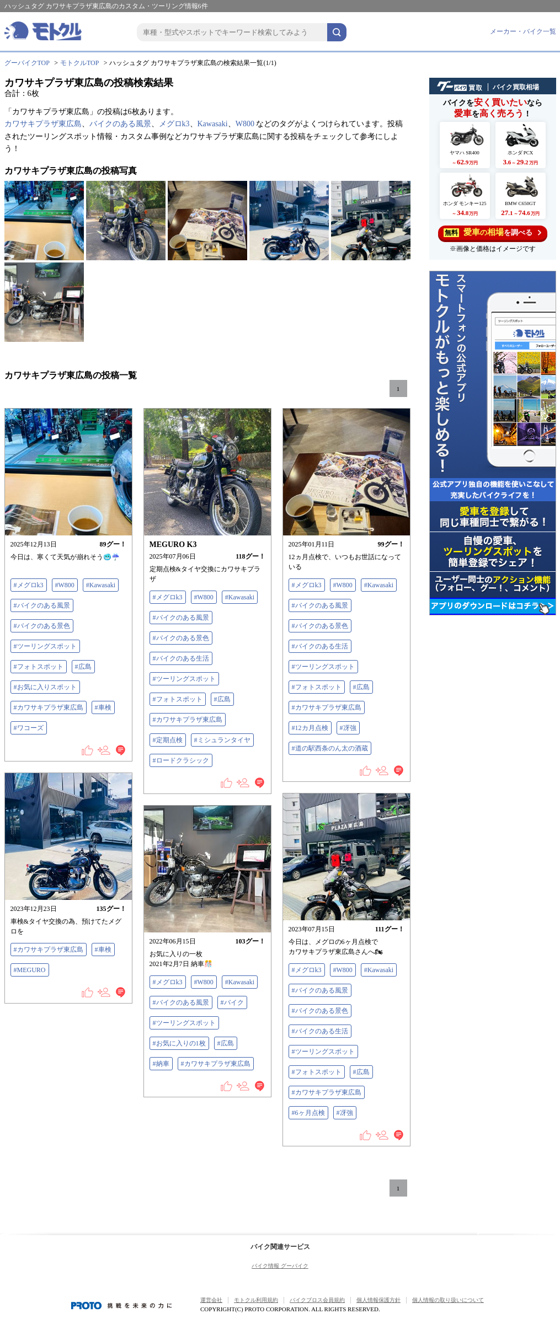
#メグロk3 (29, 585)
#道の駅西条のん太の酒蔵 (330, 748)
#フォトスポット (38, 667)
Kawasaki (213, 124)
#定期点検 (168, 740)
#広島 (83, 667)
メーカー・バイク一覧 (523, 31)
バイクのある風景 (120, 124)
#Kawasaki (100, 585)
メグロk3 (174, 124)
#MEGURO (30, 970)
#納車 (161, 1064)
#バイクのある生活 (181, 658)
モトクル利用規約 (256, 1300)
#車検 (103, 707)
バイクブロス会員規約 (317, 1300)
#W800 (64, 585)
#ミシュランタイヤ (222, 740)
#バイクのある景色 (42, 626)
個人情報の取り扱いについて (448, 1300)
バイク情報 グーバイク (280, 1266)
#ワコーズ (29, 728)
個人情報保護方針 (378, 1300)
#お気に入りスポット (45, 687)
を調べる (492, 232)
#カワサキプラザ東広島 (48, 707)
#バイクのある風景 (42, 605)
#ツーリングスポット (45, 646)
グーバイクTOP (27, 63)
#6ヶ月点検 (308, 1113)
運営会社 (211, 1300)
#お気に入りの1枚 (179, 1043)
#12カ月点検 (310, 728)
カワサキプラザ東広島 (43, 124)
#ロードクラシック (181, 760)
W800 (245, 124)
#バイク (232, 1002)
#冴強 (348, 728)
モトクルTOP (79, 63)
